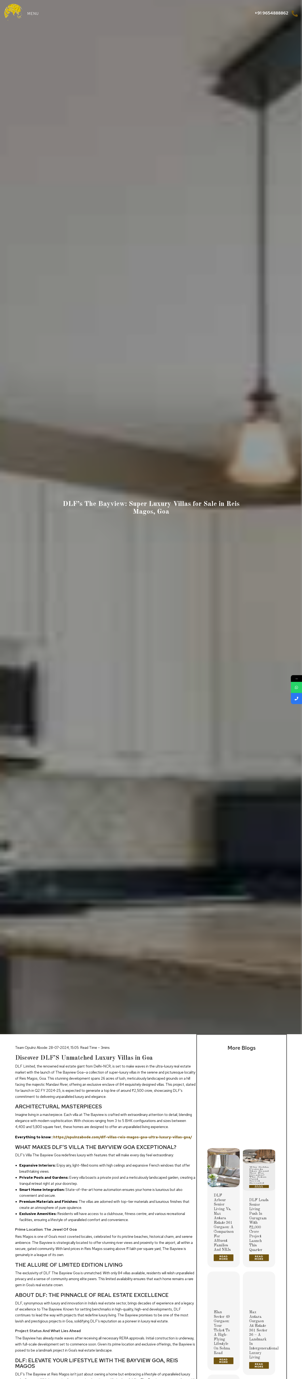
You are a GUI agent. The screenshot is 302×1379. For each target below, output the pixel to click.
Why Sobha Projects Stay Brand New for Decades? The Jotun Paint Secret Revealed (259, 1120)
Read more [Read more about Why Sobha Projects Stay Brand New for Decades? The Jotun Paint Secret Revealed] (259, 1146)
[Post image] (223, 1077)
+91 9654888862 (271, 13)
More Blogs (242, 1047)
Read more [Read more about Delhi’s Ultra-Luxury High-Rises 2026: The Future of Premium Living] (223, 1141)
